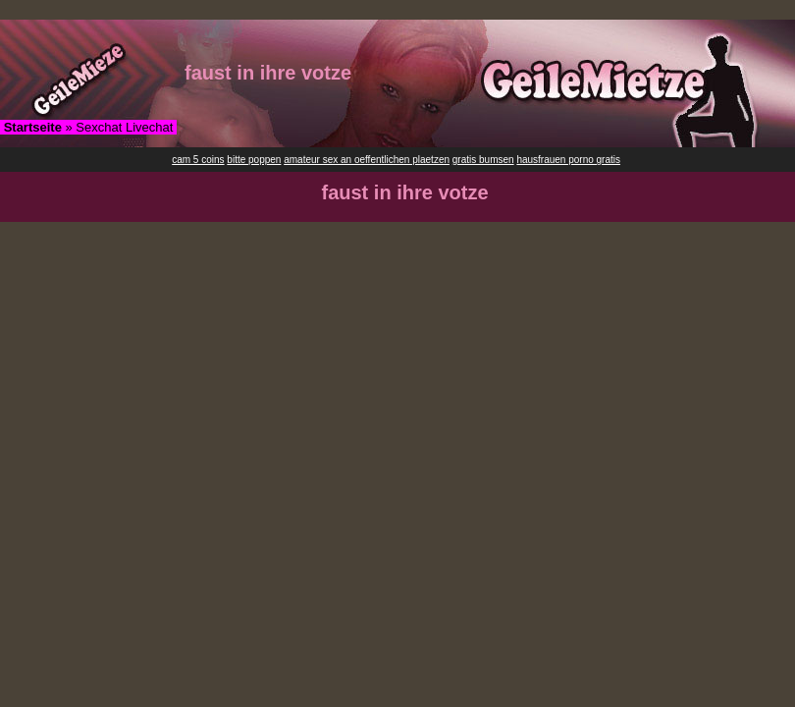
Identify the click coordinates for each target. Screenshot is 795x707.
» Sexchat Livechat (89, 127)
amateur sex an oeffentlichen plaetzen (367, 159)
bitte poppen (254, 159)
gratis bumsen (483, 159)
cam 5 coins (198, 159)
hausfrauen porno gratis (568, 159)
